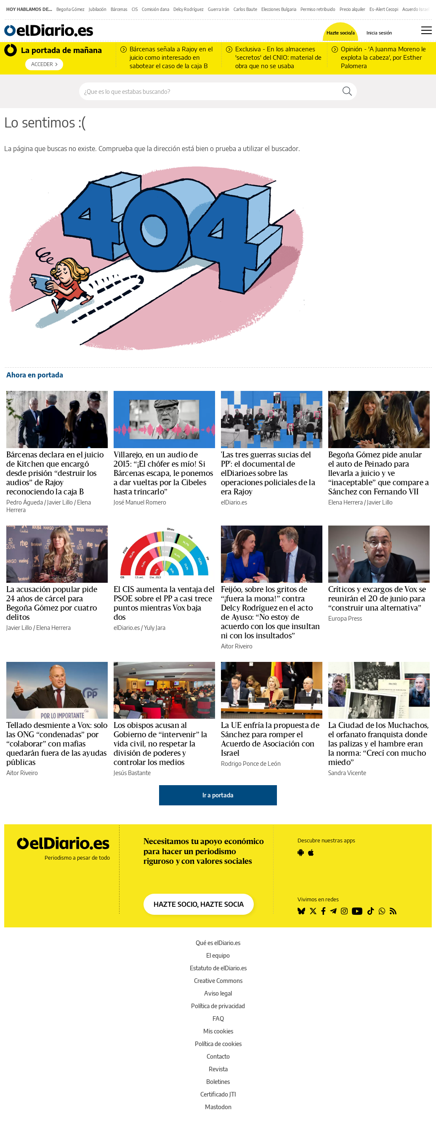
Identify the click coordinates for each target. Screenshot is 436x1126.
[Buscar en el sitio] (208, 91)
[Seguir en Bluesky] (301, 911)
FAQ (218, 1018)
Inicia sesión (379, 32)
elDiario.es (234, 502)
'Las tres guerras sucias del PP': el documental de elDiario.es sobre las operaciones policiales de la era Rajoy (268, 473)
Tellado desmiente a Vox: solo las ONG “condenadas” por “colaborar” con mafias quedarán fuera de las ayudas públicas (56, 744)
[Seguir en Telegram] (333, 911)
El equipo (218, 955)
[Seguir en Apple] (311, 852)
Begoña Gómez (70, 9)
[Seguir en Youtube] (357, 911)
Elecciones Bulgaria (278, 9)
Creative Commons (218, 980)
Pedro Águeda (24, 502)
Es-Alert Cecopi (384, 9)
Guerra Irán (218, 9)
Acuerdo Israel (415, 9)
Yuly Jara (154, 627)
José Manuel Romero (140, 502)
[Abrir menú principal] (426, 30)
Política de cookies (218, 1043)
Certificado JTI (218, 1094)
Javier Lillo (60, 502)
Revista (218, 1069)
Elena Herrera (345, 502)
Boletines (218, 1081)
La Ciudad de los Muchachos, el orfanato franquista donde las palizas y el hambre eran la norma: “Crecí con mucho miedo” (378, 744)
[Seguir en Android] (301, 852)
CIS (135, 9)
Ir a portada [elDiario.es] (218, 795)
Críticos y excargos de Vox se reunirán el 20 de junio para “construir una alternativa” (377, 598)
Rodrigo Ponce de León (251, 763)
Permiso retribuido (317, 9)
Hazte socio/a (341, 32)
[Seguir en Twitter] (313, 911)
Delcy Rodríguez (188, 9)
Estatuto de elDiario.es (218, 968)
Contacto (218, 1056)
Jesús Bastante (132, 772)
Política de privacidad (218, 1005)
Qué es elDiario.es (218, 942)
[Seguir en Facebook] (323, 911)
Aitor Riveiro (237, 646)
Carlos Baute (245, 9)
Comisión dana (155, 9)
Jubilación (97, 9)
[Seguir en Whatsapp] (382, 911)
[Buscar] (347, 91)
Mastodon (218, 1106)
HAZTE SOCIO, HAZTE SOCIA (199, 904)
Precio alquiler (352, 9)
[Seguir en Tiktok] (371, 911)
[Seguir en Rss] (393, 911)
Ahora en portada (34, 375)
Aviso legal (218, 993)
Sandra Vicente (347, 772)
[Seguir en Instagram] (344, 911)
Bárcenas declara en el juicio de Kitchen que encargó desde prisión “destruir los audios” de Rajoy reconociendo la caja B (55, 473)
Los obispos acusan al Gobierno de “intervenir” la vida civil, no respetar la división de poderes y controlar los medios (160, 744)
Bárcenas (119, 9)
